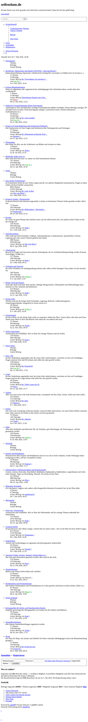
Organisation (10, 61)
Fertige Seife (10, 299)
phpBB (12, 705)
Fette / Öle (9, 356)
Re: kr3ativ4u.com (28, 647)
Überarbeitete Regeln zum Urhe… (34, 98)
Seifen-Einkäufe (11, 598)
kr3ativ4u (16, 649)
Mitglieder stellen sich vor (15, 156)
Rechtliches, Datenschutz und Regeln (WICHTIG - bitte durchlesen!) (31, 71)
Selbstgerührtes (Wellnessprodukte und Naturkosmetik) (26, 470)
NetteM (27, 549)
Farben (8, 409)
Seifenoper (17, 212)
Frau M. (16, 81)
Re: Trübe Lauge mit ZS (30, 384)
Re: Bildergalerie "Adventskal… (33, 209)
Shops (8, 636)
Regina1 (16, 136)
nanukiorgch (29, 494)
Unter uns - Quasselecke (14, 510)
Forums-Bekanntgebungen (15, 87)
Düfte (8, 427)
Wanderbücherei (11, 569)
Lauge (8, 374)
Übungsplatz (10, 142)
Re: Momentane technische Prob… (34, 134)
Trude (27, 326)
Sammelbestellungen (13, 622)
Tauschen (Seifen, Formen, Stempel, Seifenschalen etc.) (26, 555)
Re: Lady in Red (28, 191)
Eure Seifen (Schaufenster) (15, 181)
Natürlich (9, 443)
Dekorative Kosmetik (13, 486)
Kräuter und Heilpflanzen (15, 454)
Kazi (26, 563)
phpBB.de (26, 707)
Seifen (8, 171)
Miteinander (10, 500)
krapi (27, 260)
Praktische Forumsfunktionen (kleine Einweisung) (24, 106)
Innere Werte (10, 346)
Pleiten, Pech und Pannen (15, 283)
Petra (15, 100)
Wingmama (29, 535)
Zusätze (8, 393)
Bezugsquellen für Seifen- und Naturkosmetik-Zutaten (25, 608)
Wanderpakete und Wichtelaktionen (19, 584)
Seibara (27, 277)
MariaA (16, 403)
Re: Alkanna (26, 419)
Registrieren (18, 655)
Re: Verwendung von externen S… (34, 79)
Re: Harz (25, 401)
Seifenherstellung (12, 234)
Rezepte (8, 217)
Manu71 (28, 592)
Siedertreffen (10, 541)
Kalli (26, 293)
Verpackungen (11, 315)
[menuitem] (19, 28)
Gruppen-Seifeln (12, 527)
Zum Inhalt (5, 14)
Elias (15, 387)
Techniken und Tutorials (14, 266)
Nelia (27, 151)
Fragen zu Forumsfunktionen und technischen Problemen (27, 126)
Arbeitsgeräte (10, 250)
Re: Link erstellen (28, 118)
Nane (27, 228)
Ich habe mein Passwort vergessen (57, 661)
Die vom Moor (18, 193)
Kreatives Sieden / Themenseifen (18, 199)
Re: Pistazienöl (27, 366)
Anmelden (5, 655)
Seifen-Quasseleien (13, 331)
